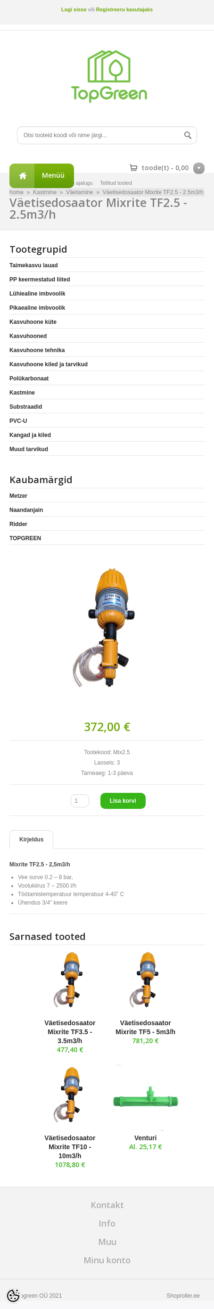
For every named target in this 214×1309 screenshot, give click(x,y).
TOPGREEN (25, 538)
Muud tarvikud (28, 449)
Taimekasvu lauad (33, 265)
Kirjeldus (31, 839)
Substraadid (25, 406)
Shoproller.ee (183, 1296)
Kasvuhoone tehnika (37, 350)
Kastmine (22, 392)
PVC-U (18, 421)
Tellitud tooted (116, 183)
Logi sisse (74, 9)
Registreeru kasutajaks (124, 9)
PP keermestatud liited (39, 279)
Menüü (53, 175)
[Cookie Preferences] (13, 1295)
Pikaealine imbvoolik (37, 308)
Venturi (145, 1138)
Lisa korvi (123, 801)
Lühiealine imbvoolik (37, 293)
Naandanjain (26, 510)
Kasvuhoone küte (33, 322)
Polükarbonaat (29, 378)
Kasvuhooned (28, 336)
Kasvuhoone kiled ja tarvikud (48, 364)
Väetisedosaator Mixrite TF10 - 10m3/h (69, 1147)
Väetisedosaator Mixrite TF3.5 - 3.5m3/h (69, 1032)
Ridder (18, 524)
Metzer (18, 496)
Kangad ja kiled (30, 435)
